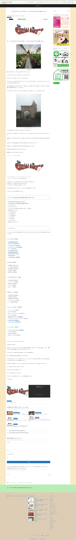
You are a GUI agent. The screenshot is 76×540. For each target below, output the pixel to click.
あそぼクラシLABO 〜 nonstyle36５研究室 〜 (16, 495)
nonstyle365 (51, 525)
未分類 (51, 529)
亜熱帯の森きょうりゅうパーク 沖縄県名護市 (15, 316)
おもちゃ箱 (51, 518)
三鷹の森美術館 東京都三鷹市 (13, 241)
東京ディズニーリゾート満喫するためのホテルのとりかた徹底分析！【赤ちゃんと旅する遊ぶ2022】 (20, 426)
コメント (9, 402)
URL (7, 457)
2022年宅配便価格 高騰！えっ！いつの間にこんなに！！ (20, 420)
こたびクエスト (57, 2)
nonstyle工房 (64, 2)
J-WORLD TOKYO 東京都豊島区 (13, 319)
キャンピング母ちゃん (53, 520)
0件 (12, 402)
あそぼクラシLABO (7, 2)
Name (7, 450)
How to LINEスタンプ (53, 505)
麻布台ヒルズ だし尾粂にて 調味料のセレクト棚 (20, 413)
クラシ (61, 2)
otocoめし (51, 523)
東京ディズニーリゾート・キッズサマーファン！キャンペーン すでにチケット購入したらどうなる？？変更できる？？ (39, 419)
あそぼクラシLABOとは (31, 2)
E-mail (8, 453)
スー (20, 15)
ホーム (26, 2)
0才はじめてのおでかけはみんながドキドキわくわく (16, 201)
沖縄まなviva (51, 500)
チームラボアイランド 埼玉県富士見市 (14, 321)
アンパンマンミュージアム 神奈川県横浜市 (15, 246)
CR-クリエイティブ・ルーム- (54, 509)
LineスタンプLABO (52, 503)
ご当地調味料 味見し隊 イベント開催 (40, 413)
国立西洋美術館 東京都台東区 (13, 251)
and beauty (51, 498)
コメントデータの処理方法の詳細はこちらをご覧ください (37, 466)
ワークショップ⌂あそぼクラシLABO (40, 2)
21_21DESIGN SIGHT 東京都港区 (14, 256)
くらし (51, 516)
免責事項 (42, 535)
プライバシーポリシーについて (35, 535)
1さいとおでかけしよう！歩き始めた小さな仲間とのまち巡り (18, 203)
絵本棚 (51, 514)
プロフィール (52, 501)
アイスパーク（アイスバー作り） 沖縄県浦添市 (16, 329)
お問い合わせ (69, 2)
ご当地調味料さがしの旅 (16, 412)
